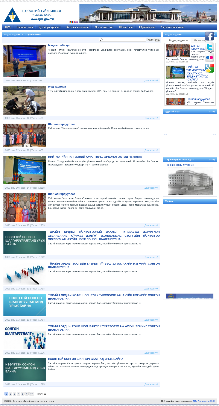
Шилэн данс (126, 27)
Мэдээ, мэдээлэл (104, 27)
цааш (211, 111)
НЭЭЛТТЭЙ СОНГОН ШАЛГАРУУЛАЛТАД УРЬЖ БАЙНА (85, 359)
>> (31, 393)
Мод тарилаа (57, 86)
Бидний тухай (25, 27)
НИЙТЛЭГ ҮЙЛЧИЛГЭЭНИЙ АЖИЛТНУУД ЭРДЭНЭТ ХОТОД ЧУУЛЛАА (95, 156)
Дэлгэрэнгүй (151, 80)
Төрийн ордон (147, 27)
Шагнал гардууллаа (61, 124)
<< (165, 134)
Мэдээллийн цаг (59, 45)
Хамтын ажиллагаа (77, 27)
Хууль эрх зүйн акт (49, 27)
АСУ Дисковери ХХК (204, 401)
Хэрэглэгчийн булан (172, 27)
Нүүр (8, 27)
